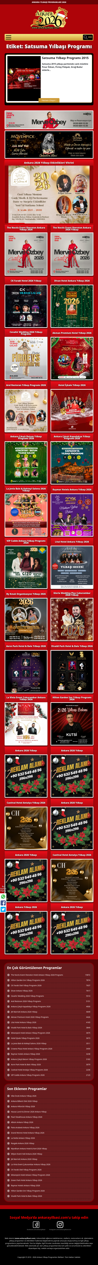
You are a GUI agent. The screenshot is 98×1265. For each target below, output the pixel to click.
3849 (88, 1027)
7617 (88, 990)
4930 (88, 1006)
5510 (88, 996)
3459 (88, 1048)
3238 (88, 1054)
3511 (88, 1043)
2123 (88, 1075)
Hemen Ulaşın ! (49, 100)
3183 (88, 1059)
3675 (88, 1033)
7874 (88, 980)
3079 (88, 1064)
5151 (88, 1001)
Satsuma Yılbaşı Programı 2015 (65, 58)
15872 (87, 975)
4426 (88, 1017)
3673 (88, 1038)
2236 (88, 1070)
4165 (88, 1022)
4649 (88, 1012)
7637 (88, 985)
